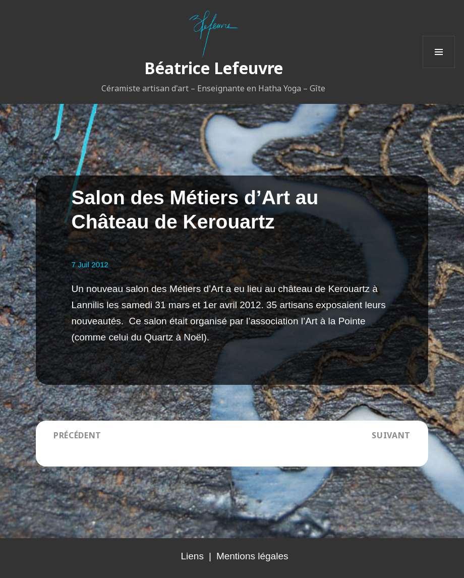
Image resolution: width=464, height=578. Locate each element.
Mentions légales (252, 556)
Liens (192, 556)
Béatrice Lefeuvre (213, 68)
